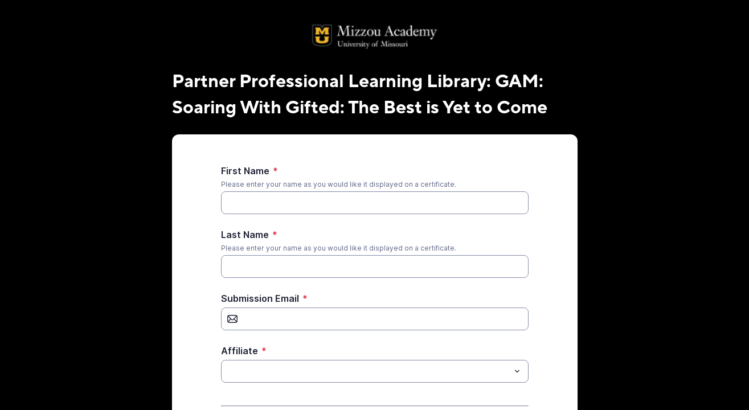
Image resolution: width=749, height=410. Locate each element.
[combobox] (375, 371)
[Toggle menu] (517, 371)
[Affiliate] (365, 371)
